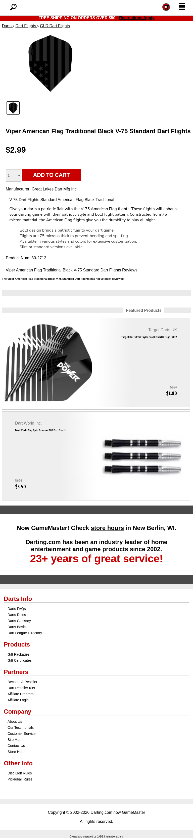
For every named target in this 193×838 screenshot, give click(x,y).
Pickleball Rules (20, 779)
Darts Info (18, 598)
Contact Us (16, 746)
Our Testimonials (21, 727)
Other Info (18, 763)
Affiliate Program (20, 694)
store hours (107, 527)
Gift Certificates (20, 660)
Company (17, 711)
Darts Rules (17, 615)
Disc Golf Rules (20, 773)
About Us (15, 721)
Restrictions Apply (137, 18)
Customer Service (21, 734)
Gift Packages (18, 654)
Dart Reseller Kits (21, 688)
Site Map (14, 740)
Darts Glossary (19, 621)
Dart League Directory (25, 633)
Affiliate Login (18, 700)
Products (17, 644)
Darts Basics (17, 627)
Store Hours (17, 752)
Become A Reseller (22, 682)
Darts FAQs (17, 609)
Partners (16, 671)
